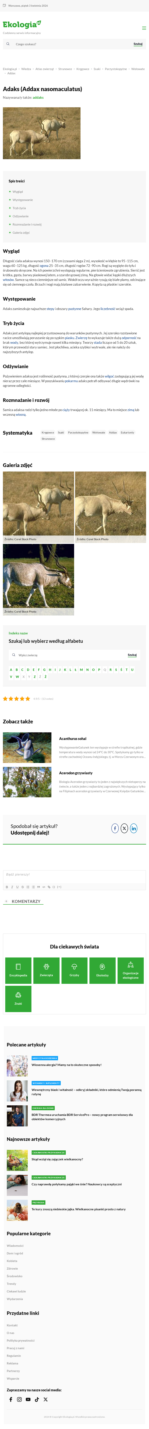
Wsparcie (13, 1379)
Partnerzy (13, 1371)
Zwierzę (81, 339)
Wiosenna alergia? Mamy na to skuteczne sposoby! (67, 1065)
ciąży (66, 411)
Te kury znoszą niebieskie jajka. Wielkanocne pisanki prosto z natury (79, 1210)
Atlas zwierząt (45, 70)
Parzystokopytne (116, 70)
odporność (129, 339)
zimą (130, 411)
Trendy (11, 1284)
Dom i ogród (15, 1254)
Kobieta (12, 1261)
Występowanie (23, 200)
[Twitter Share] (124, 829)
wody (14, 343)
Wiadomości (15, 1246)
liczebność (107, 309)
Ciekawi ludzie (16, 1292)
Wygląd (18, 192)
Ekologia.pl (10, 70)
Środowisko (15, 1277)
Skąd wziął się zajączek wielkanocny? (57, 1160)
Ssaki (97, 70)
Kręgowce (82, 70)
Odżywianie (21, 217)
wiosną (21, 415)
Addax (11, 74)
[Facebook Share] (115, 829)
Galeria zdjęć (21, 233)
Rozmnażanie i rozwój (27, 225)
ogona (44, 267)
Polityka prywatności (21, 1341)
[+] (61, 887)
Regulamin (14, 1356)
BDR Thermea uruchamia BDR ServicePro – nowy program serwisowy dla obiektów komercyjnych (82, 1118)
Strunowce (65, 70)
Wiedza (26, 70)
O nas (10, 1333)
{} (55, 887)
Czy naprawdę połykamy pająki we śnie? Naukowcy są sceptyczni (77, 1185)
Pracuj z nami (15, 1349)
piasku (69, 339)
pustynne (74, 309)
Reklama (12, 1364)
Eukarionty (127, 433)
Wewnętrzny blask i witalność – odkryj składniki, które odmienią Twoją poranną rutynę (86, 1093)
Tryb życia (19, 209)
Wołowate (138, 70)
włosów (8, 281)
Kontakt (12, 1326)
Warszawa (14, 5)
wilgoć (109, 377)
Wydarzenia (15, 1299)
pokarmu (71, 382)
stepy (50, 309)
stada (98, 343)
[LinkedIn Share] (133, 829)
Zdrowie (12, 1269)
